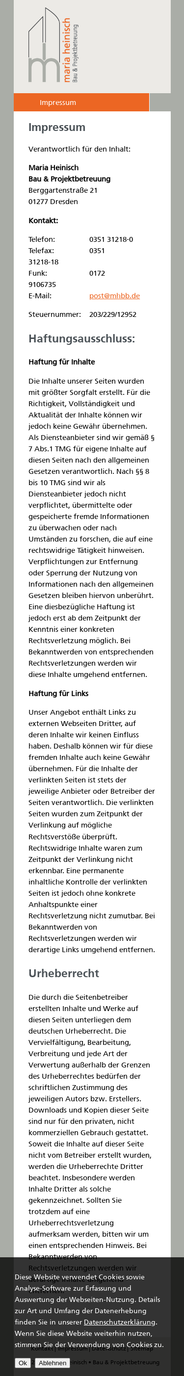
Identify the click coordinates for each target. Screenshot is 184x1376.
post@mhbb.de (114, 295)
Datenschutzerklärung (120, 1322)
